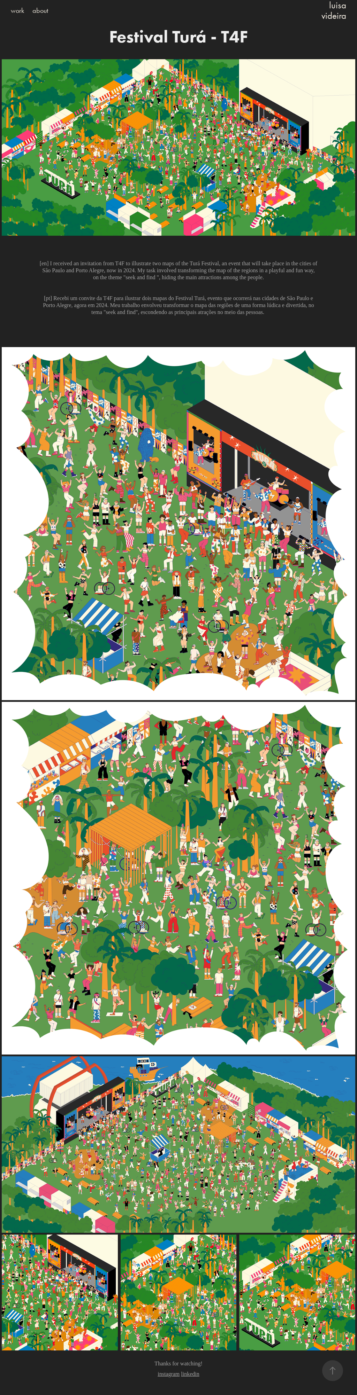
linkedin (190, 1374)
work (17, 10)
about (40, 10)
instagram (169, 1374)
